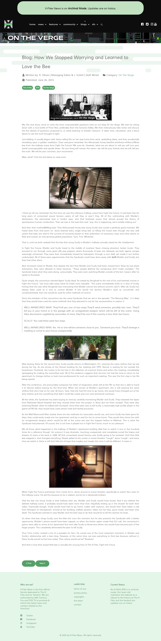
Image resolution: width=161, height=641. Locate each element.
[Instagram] (152, 24)
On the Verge (48, 87)
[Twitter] (35, 615)
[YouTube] (35, 627)
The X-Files (27, 87)
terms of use (80, 589)
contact (77, 604)
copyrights (79, 596)
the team (78, 600)
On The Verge (126, 75)
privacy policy (80, 593)
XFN (37, 87)
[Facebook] (35, 619)
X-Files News (76, 635)
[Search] (102, 24)
